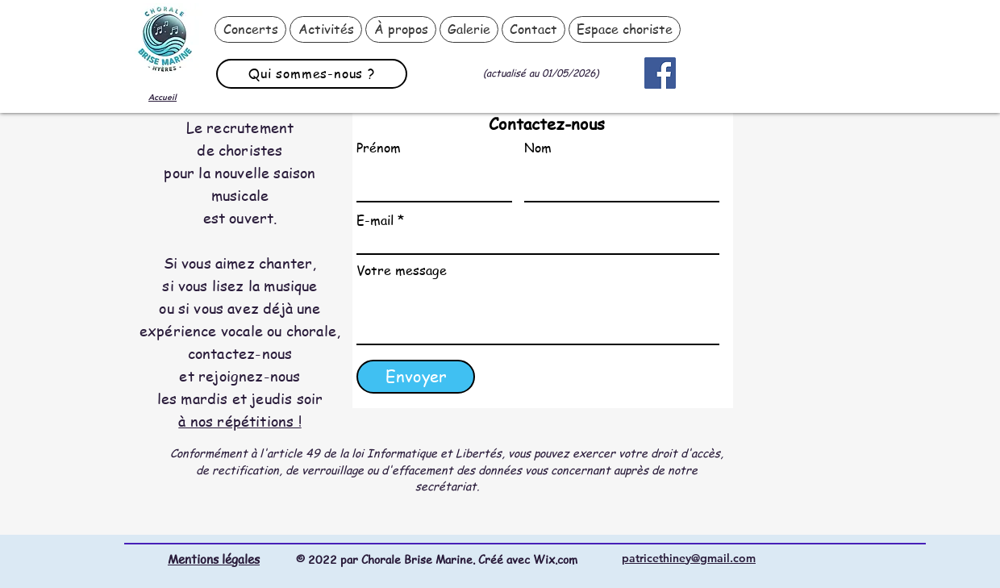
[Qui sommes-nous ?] (311, 74)
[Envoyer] (415, 377)
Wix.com (555, 559)
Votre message (401, 270)
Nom (538, 147)
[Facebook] (660, 73)
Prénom (378, 147)
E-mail (375, 220)
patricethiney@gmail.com (689, 558)
